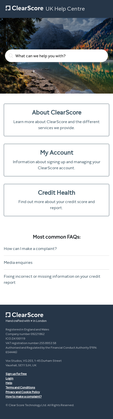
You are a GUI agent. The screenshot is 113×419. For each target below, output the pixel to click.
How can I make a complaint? (30, 248)
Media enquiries (18, 262)
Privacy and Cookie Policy (23, 392)
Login (9, 378)
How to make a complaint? (24, 396)
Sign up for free (16, 374)
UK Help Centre (65, 9)
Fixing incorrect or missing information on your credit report (52, 279)
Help (9, 383)
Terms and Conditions (20, 387)
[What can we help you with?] (56, 55)
